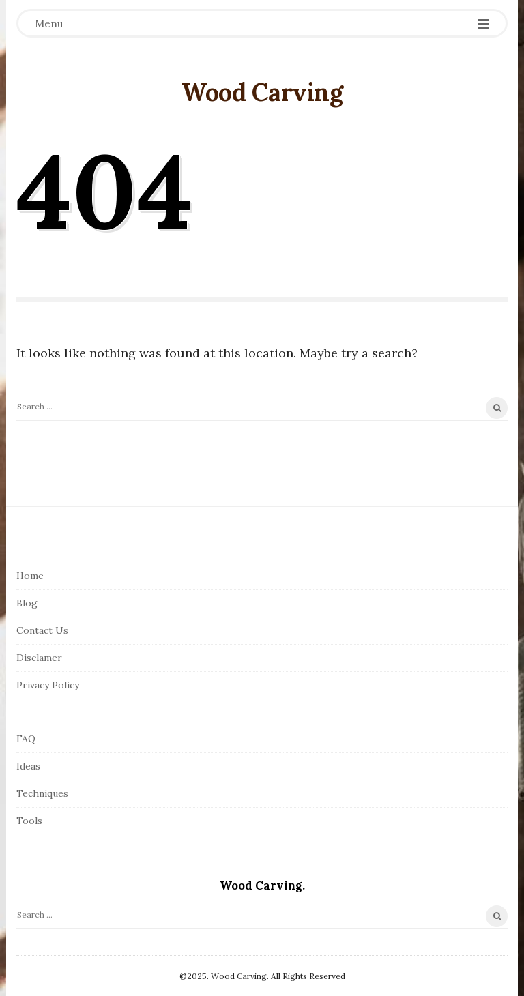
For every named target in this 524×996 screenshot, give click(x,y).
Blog (27, 603)
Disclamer (39, 657)
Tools (29, 821)
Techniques (42, 793)
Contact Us (42, 630)
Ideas (28, 766)
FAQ (25, 739)
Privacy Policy (47, 685)
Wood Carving (262, 92)
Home (30, 576)
